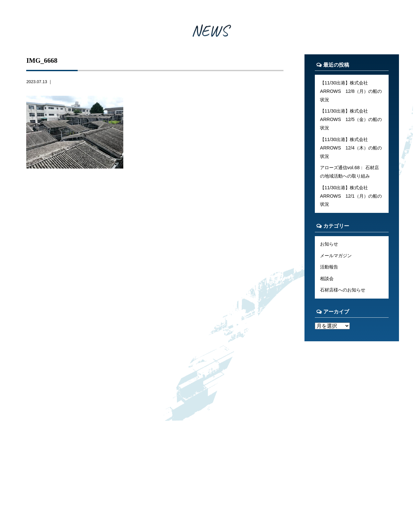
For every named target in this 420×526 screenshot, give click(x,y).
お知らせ (329, 244)
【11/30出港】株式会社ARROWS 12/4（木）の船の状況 (351, 148)
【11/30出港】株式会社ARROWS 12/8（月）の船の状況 (351, 91)
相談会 (327, 278)
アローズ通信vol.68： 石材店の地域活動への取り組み (349, 172)
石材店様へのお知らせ (342, 289)
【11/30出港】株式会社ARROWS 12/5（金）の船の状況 (351, 119)
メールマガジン (336, 255)
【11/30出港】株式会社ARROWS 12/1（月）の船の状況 (351, 196)
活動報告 (329, 266)
